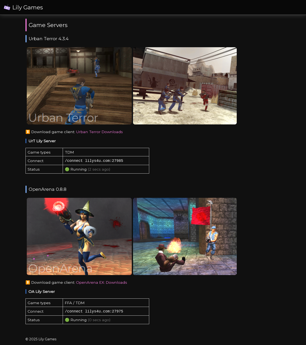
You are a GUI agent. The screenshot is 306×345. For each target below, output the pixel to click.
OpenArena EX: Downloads (101, 282)
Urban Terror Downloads (99, 132)
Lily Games (27, 7)
